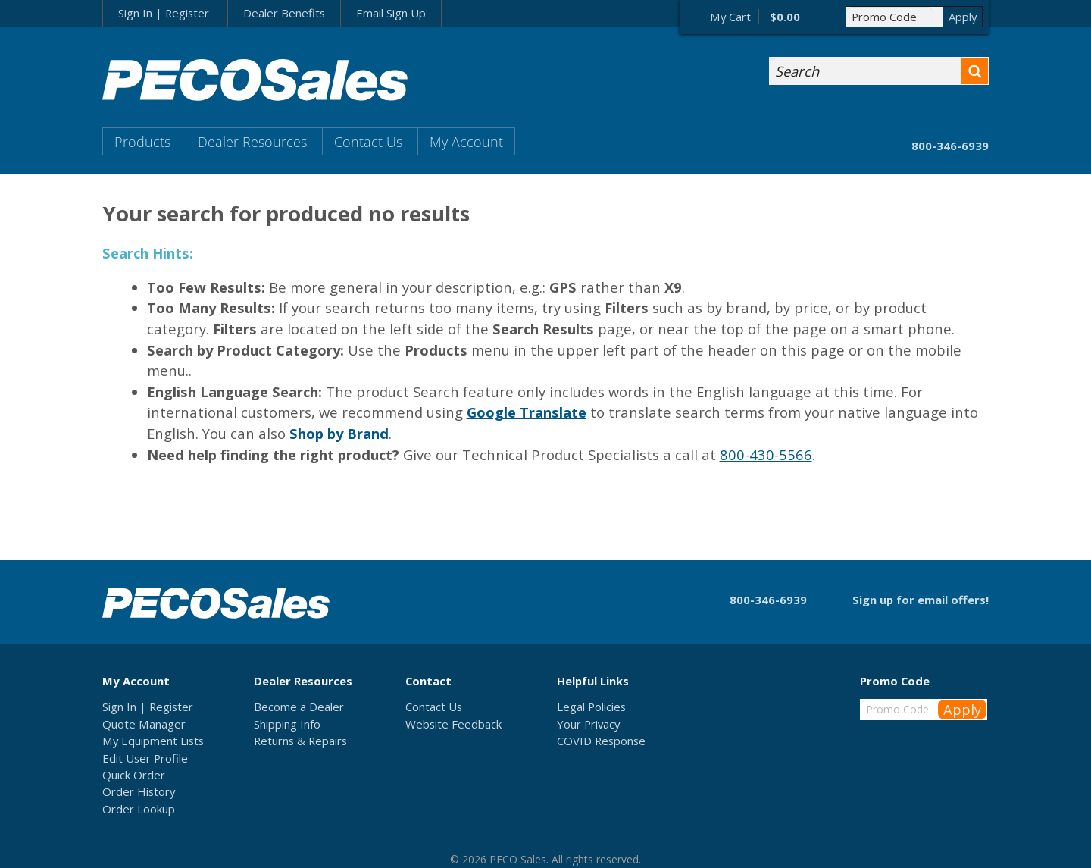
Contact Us (368, 141)
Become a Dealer (299, 706)
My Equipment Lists (153, 740)
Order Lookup (138, 808)
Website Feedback (453, 724)
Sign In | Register (163, 12)
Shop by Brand (339, 433)
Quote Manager (144, 724)
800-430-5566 (766, 454)
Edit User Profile (145, 758)
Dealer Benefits (284, 12)
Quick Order (133, 774)
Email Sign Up (391, 12)
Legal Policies (591, 706)
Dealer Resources (252, 141)
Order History (138, 791)
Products (142, 141)
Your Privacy (588, 724)
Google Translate (526, 412)
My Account (466, 141)
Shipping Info (287, 724)
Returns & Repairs (300, 740)
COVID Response (601, 740)
